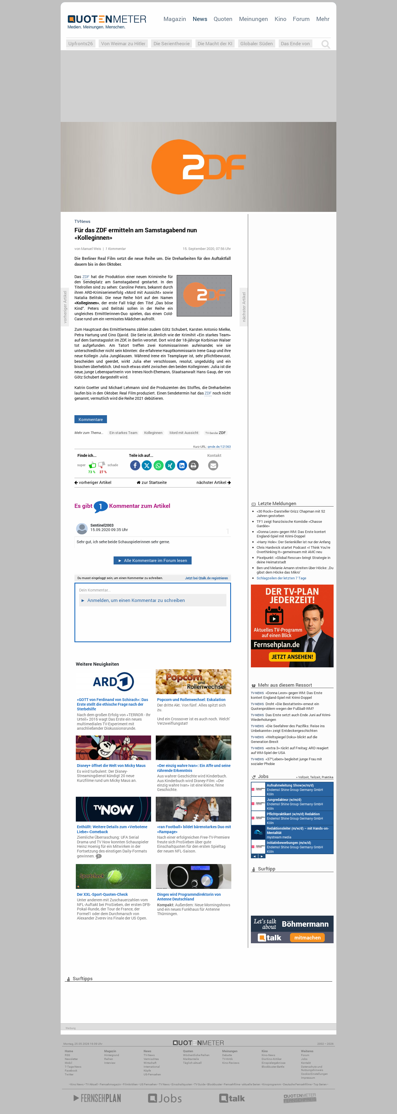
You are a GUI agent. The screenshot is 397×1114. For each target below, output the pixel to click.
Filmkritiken (130, 1084)
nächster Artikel (214, 482)
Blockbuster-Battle (273, 1066)
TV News (164, 1084)
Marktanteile (191, 1059)
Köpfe (147, 1070)
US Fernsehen (148, 1084)
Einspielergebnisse (273, 1063)
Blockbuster (214, 1084)
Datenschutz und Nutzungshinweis (312, 1068)
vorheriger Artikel (92, 482)
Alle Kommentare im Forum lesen (152, 560)
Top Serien (320, 1084)
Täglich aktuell (192, 1063)
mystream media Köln (290, 832)
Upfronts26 (80, 43)
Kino (280, 19)
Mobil (68, 1063)
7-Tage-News (73, 1066)
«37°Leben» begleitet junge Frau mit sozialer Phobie (286, 761)
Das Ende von (295, 43)
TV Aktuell (91, 1084)
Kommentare (91, 419)
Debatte (227, 1055)
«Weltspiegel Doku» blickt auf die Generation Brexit (284, 739)
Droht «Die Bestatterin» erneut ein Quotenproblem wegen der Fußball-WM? (285, 706)
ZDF (85, 276)
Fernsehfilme (232, 1084)
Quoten (223, 19)
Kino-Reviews (230, 1063)
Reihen (108, 1059)
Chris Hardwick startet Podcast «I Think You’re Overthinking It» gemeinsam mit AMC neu (293, 549)
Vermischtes (151, 1059)
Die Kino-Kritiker (271, 1059)
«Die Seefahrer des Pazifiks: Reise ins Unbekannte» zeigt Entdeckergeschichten (288, 728)
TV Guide (199, 1084)
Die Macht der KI (215, 43)
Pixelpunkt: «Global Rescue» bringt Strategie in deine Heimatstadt (293, 559)
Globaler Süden (256, 43)
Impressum (308, 1078)
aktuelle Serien (251, 1084)
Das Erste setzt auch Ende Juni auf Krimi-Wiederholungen (291, 717)
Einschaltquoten (181, 1084)
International (152, 1066)
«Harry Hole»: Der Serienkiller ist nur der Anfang (293, 541)
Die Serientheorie (172, 43)
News (200, 19)
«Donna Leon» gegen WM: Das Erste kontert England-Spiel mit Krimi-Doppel (291, 534)
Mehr (322, 19)
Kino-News (268, 1055)
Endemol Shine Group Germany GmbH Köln (287, 789)
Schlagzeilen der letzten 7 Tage (281, 577)
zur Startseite (152, 482)
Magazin (174, 19)
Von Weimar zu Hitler (123, 43)
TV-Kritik (227, 1059)
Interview (110, 1063)
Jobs (304, 1059)
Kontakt (306, 1063)
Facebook (71, 1070)
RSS (67, 1055)
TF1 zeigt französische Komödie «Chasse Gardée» (289, 523)
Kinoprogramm (271, 1084)
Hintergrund (111, 1055)
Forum (301, 19)
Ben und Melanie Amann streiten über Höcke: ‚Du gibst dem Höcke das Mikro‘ (295, 570)
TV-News (149, 1055)
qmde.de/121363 (219, 446)
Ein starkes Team (123, 432)
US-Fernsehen (152, 1074)
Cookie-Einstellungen (314, 1074)
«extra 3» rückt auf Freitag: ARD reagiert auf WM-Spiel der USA (290, 750)
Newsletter (71, 1059)
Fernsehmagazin (110, 1084)
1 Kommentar (115, 248)
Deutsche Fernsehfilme (297, 1084)
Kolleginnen (153, 432)
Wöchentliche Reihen (196, 1055)
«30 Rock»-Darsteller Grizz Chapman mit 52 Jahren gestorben (291, 513)
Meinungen (253, 19)
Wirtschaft (150, 1063)
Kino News (77, 1084)
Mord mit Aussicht (184, 432)
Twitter (69, 1074)
